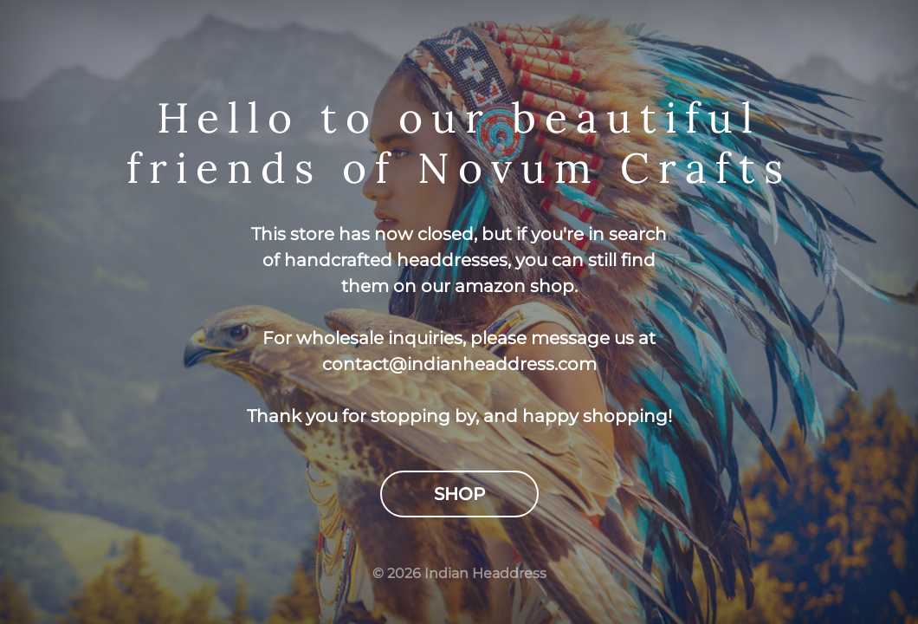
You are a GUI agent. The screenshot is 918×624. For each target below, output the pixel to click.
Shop (459, 494)
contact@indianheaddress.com (459, 364)
